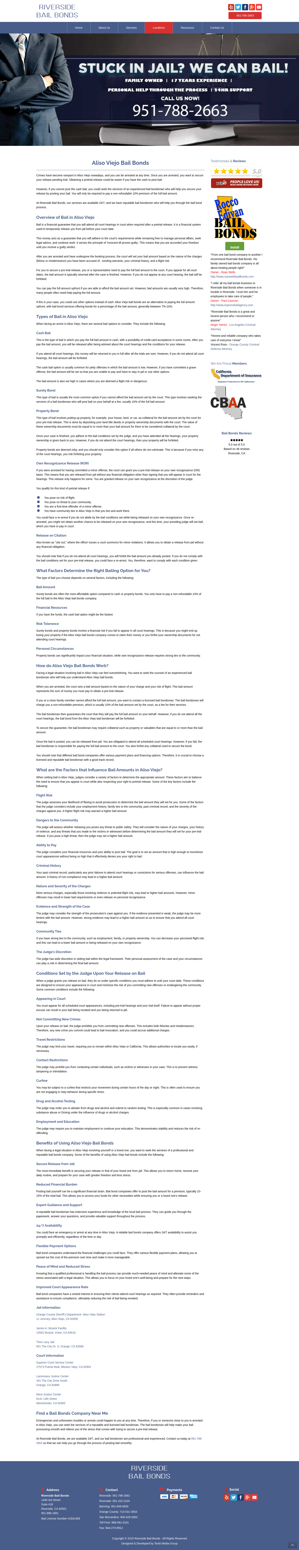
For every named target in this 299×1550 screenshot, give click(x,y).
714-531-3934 (128, 1511)
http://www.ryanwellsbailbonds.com (232, 276)
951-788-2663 (245, 15)
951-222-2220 (121, 1501)
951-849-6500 (119, 1506)
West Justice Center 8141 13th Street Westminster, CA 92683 (50, 1399)
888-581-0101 (120, 1522)
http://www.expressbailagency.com (232, 305)
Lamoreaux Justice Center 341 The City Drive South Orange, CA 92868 (52, 1381)
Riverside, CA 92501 (54, 1508)
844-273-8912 (114, 1527)
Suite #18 (47, 1504)
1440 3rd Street (51, 1500)
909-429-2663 (128, 1517)
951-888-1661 (50, 1513)
